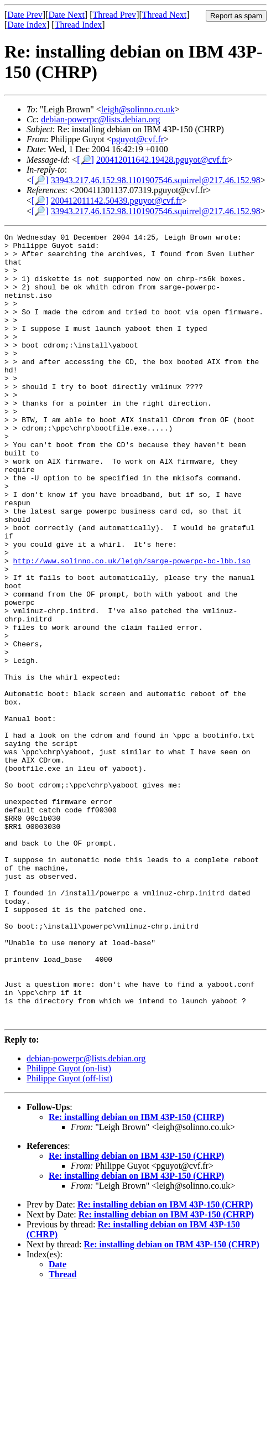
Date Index (26, 24)
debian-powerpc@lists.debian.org (100, 119)
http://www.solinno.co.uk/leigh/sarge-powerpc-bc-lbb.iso (132, 627)
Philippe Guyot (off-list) (69, 1236)
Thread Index (78, 24)
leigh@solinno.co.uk (138, 109)
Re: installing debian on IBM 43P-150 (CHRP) (136, 1274)
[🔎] (85, 159)
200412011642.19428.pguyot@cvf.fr (162, 159)
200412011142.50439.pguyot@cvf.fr (116, 200)
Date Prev (25, 14)
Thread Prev (114, 14)
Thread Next (164, 14)
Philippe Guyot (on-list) (69, 1226)
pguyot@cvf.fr (138, 139)
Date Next (67, 14)
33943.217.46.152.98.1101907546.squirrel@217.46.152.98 (155, 180)
